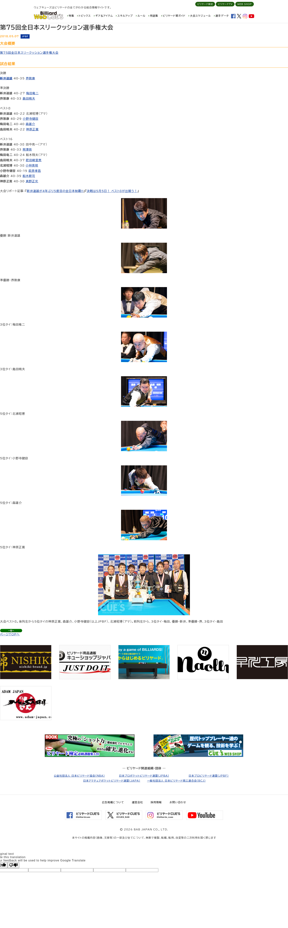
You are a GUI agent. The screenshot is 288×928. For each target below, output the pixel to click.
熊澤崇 (27, 149)
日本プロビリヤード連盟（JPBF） (209, 775)
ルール (141, 15)
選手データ (222, 15)
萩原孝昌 (34, 170)
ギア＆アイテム (104, 15)
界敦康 (30, 78)
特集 (71, 15)
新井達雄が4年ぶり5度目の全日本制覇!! (55, 190)
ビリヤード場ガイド (174, 15)
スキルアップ (125, 15)
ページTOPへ (10, 634)
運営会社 (137, 802)
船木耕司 (29, 175)
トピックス (85, 15)
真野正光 (32, 181)
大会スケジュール (200, 15)
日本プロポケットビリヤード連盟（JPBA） (144, 775)
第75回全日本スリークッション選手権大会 (29, 52)
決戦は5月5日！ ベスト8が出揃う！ (112, 190)
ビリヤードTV (225, 4)
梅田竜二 (32, 93)
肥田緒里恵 (34, 160)
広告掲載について (113, 802)
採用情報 (156, 802)
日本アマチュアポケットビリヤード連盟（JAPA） (111, 780)
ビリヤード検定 (205, 4)
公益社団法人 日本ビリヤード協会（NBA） (79, 775)
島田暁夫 (29, 98)
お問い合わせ (178, 802)
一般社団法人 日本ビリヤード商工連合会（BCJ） (176, 780)
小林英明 (32, 165)
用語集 (154, 15)
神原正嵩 (32, 129)
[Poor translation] (13, 865)
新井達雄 (6, 78)
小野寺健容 (30, 118)
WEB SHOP (244, 4)
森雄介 (30, 124)
